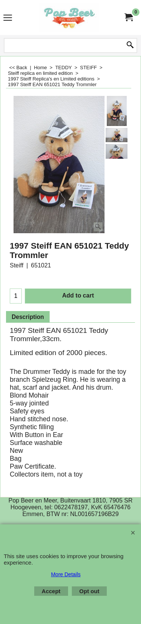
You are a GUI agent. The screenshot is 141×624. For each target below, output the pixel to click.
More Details (66, 574)
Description (28, 317)
